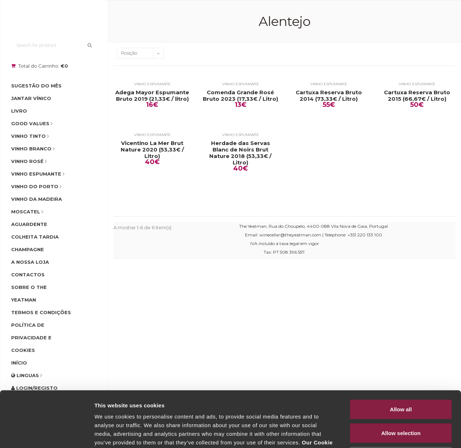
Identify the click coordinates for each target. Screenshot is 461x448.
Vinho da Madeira (36, 199)
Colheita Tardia (35, 237)
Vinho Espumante (36, 174)
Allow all (401, 353)
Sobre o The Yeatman (29, 293)
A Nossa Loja (30, 262)
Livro (19, 111)
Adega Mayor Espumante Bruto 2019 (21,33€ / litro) (152, 95)
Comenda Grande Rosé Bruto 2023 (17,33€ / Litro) (240, 95)
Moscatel (25, 211)
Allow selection (400, 377)
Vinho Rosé (27, 161)
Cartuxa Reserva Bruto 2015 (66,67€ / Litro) (417, 95)
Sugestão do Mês (36, 86)
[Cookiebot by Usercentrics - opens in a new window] (46, 434)
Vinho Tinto (28, 136)
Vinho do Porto (34, 186)
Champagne (27, 249)
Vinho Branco (31, 148)
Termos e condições (41, 312)
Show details (378, 434)
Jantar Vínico (31, 98)
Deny (401, 401)
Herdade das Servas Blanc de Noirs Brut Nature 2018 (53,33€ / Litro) (240, 153)
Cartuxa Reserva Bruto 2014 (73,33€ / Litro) (329, 95)
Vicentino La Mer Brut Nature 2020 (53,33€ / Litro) (152, 149)
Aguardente (29, 224)
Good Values (30, 123)
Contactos (28, 274)
